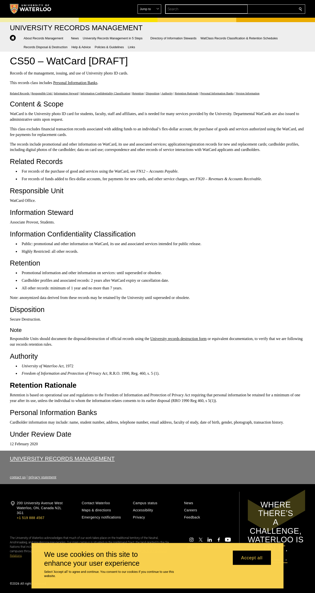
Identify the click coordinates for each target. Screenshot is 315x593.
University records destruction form (178, 339)
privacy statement (42, 477)
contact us (18, 477)
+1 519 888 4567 (30, 518)
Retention (138, 93)
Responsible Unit (41, 93)
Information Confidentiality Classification (105, 93)
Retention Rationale (186, 93)
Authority (167, 93)
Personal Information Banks (75, 83)
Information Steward (66, 93)
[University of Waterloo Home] (31, 9)
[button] (264, 9)
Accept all (252, 557)
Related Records (20, 93)
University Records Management (62, 458)
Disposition (152, 93)
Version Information (247, 93)
